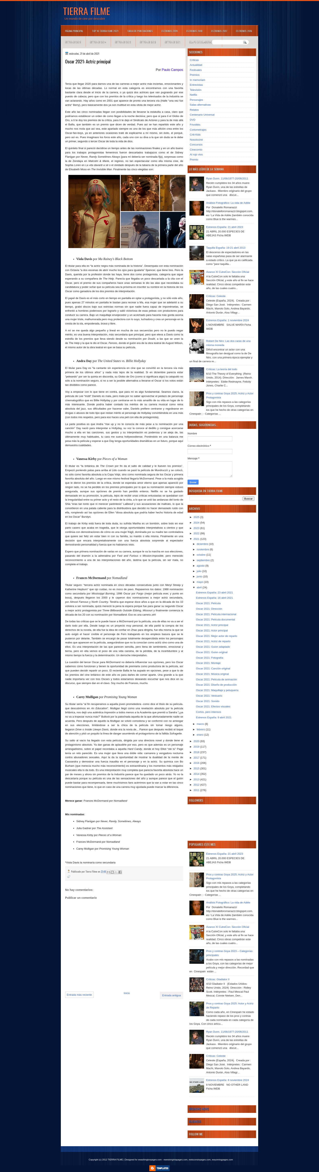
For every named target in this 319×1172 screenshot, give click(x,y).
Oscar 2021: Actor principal (212, 630)
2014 (196, 773)
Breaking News (199, 1108)
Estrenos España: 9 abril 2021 (213, 717)
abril (199, 587)
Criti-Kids (195, 134)
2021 (196, 538)
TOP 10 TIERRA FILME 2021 (105, 31)
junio (200, 576)
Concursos (196, 144)
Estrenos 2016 (244, 31)
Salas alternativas (200, 104)
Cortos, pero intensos (208, 711)
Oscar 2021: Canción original (213, 668)
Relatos (194, 109)
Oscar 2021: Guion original (211, 652)
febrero (201, 729)
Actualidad (196, 64)
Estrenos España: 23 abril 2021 (214, 592)
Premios (195, 74)
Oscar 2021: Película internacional (216, 614)
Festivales (196, 70)
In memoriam (197, 79)
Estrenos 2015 (73, 41)
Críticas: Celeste (215, 296)
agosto (201, 565)
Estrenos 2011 (172, 41)
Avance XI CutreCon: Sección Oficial (227, 271)
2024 (196, 522)
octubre (201, 554)
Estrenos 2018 (194, 31)
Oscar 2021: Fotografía (209, 657)
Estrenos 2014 (98, 41)
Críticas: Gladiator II (217, 979)
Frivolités (195, 124)
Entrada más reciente (79, 994)
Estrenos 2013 (123, 41)
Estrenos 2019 (170, 31)
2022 (196, 533)
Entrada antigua (171, 995)
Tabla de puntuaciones (140, 31)
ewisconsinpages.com (200, 1159)
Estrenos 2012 (148, 41)
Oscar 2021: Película (208, 603)
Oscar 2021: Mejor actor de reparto (216, 635)
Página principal (74, 31)
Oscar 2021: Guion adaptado (213, 646)
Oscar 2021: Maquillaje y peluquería (217, 690)
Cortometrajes (198, 129)
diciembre (203, 543)
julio (199, 571)
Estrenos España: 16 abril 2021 (214, 597)
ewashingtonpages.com (150, 1159)
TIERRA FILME (86, 11)
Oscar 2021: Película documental (215, 619)
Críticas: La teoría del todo (221, 369)
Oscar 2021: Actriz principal (212, 625)
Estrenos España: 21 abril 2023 (224, 227)
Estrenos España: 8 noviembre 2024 (227, 1080)
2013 (196, 779)
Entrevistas (196, 84)
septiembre (204, 560)
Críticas (194, 60)
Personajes (196, 99)
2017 (196, 757)
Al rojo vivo (196, 154)
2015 (196, 768)
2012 (196, 784)
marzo (201, 723)
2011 (196, 790)
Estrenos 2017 (219, 31)
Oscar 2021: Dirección (209, 608)
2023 (196, 528)
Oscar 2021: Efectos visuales (213, 706)
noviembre (203, 549)
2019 (196, 746)
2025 (196, 517)
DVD (192, 119)
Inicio (127, 993)
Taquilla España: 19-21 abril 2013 (225, 247)
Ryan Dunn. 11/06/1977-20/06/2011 (227, 178)
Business (195, 1121)
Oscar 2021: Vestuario (209, 695)
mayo (200, 581)
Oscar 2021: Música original (212, 673)
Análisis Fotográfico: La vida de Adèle (228, 202)
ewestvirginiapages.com (175, 1159)
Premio (194, 159)
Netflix (193, 94)
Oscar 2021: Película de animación (216, 679)
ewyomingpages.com (222, 1159)
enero (200, 734)
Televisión (195, 89)
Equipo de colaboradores (203, 41)
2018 (196, 752)
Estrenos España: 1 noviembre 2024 (227, 320)
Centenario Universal (202, 114)
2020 (196, 741)
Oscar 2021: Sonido (207, 701)
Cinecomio (196, 149)
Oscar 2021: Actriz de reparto (213, 641)
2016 (196, 762)
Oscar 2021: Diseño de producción (216, 684)
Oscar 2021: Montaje (208, 663)
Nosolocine (196, 139)
